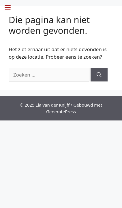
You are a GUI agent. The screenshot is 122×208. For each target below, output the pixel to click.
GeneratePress (61, 111)
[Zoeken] (99, 75)
